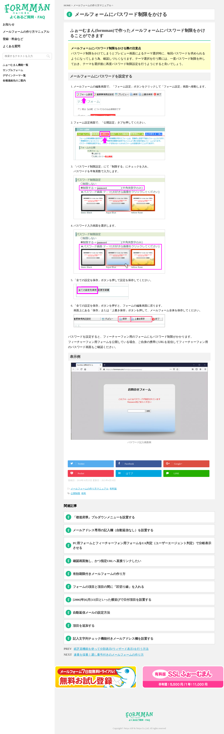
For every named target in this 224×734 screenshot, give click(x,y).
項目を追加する (84, 625)
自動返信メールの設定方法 (91, 612)
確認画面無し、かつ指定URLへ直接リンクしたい (107, 561)
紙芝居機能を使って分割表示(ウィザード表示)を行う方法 (111, 648)
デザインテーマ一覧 (14, 75)
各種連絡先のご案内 (14, 80)
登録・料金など (13, 39)
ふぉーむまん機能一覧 (15, 64)
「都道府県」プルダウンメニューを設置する (104, 517)
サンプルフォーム (13, 70)
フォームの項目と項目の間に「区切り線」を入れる (108, 587)
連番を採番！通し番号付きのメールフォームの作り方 (109, 654)
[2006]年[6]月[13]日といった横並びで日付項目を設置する (112, 599)
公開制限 (75, 493)
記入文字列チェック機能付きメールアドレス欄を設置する (113, 638)
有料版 (113, 488)
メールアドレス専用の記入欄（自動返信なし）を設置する (113, 530)
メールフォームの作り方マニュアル (26, 31)
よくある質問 (11, 46)
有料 (83, 493)
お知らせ (8, 24)
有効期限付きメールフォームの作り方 (99, 574)
